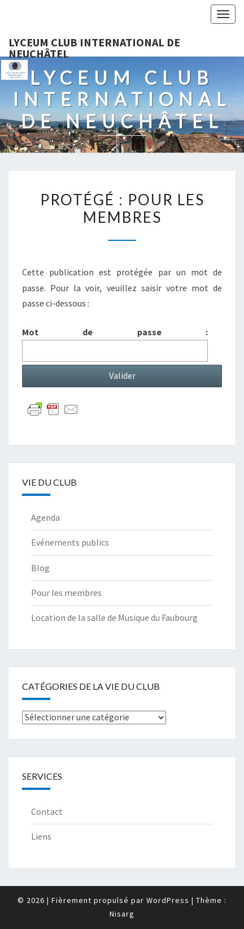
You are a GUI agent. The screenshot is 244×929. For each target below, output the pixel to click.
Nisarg (122, 914)
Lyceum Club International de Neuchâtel (94, 46)
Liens (41, 836)
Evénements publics (70, 542)
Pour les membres (66, 592)
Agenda (45, 517)
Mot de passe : (115, 344)
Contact (47, 811)
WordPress (167, 900)
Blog (40, 567)
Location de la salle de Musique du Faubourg (114, 617)
